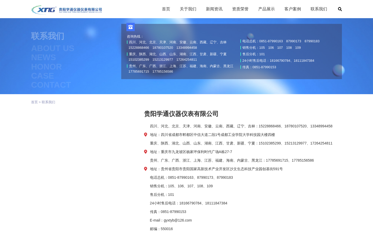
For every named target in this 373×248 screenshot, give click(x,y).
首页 (34, 102)
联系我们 (48, 102)
